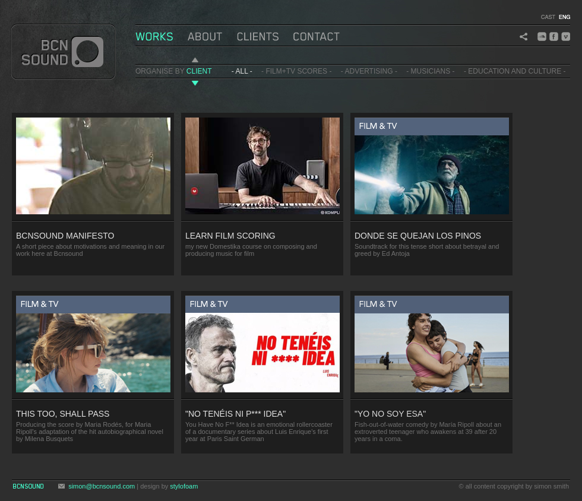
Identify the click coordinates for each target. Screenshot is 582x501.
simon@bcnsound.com (101, 486)
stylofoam (184, 486)
